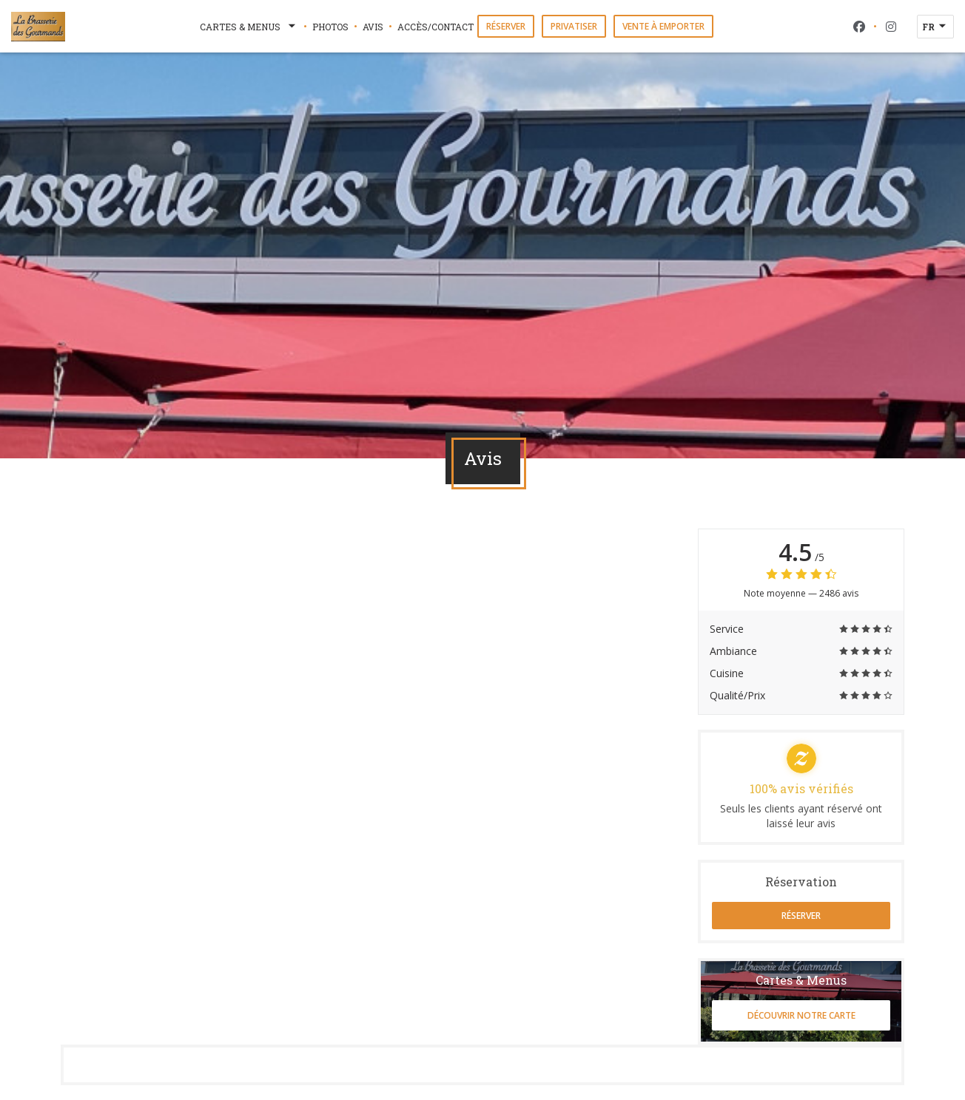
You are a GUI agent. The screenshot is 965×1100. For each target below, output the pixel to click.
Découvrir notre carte (801, 1015)
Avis (373, 27)
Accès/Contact (435, 27)
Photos (330, 27)
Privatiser (574, 26)
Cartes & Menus (249, 26)
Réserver (505, 26)
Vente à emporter (663, 26)
